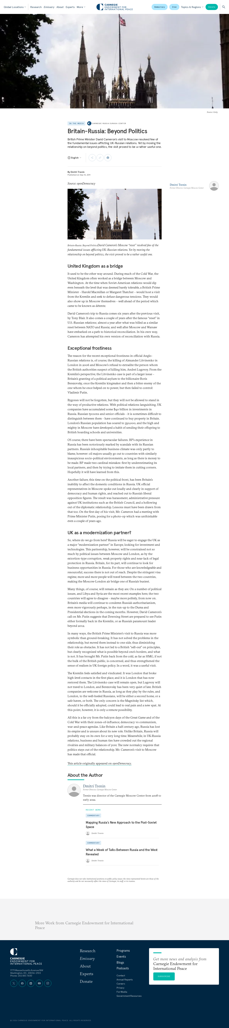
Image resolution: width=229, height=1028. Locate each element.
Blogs (120, 962)
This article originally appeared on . (100, 763)
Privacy (120, 987)
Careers (121, 983)
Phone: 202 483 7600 (21, 975)
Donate (211, 7)
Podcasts (123, 968)
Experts (70, 7)
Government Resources (129, 995)
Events (121, 956)
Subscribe (164, 976)
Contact (121, 975)
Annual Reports (125, 979)
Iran (174, 7)
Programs (123, 950)
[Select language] (75, 157)
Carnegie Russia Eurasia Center (109, 123)
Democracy (159, 7)
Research (36, 7)
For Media (122, 991)
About (60, 7)
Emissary (49, 7)
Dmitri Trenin (78, 171)
